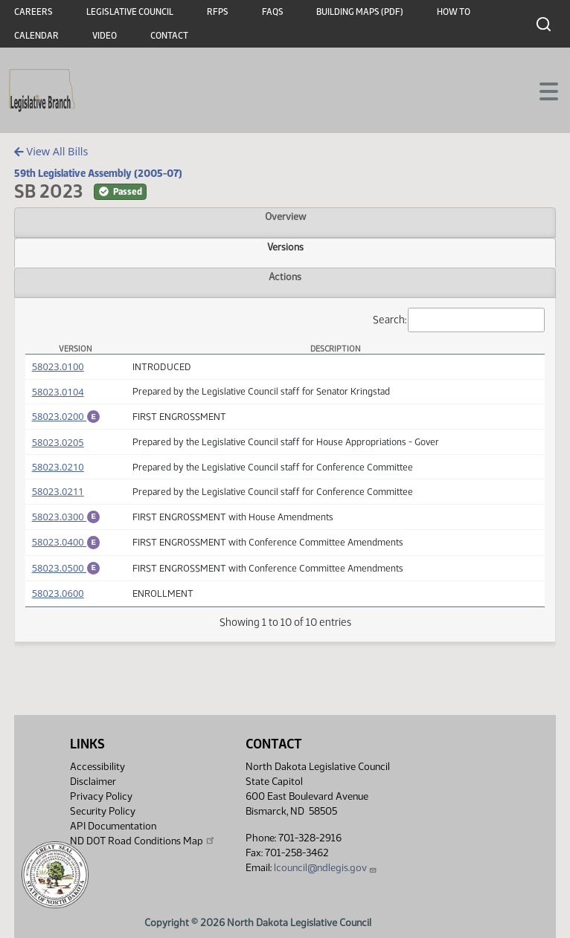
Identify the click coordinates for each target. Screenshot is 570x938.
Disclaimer (93, 781)
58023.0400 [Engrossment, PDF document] (66, 546)
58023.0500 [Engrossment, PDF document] (66, 574)
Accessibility (97, 766)
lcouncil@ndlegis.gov (325, 867)
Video (104, 35)
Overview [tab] (285, 216)
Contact (169, 35)
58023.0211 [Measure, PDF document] (58, 493)
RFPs (217, 12)
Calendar (36, 35)
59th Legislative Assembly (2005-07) (98, 173)
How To (453, 12)
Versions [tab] (285, 247)
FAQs (273, 12)
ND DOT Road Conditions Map (143, 840)
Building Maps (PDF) (359, 12)
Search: (459, 320)
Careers (33, 12)
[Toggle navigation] (541, 90)
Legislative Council (129, 12)
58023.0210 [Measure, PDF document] (58, 469)
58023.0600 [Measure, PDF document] (58, 602)
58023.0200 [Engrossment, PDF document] (66, 416)
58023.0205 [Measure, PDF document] (58, 444)
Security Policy (102, 811)
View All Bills (51, 151)
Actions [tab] (285, 276)
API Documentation (113, 826)
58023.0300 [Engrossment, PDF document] (66, 518)
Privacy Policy (101, 796)
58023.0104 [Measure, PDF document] (58, 391)
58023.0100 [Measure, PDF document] (58, 366)
